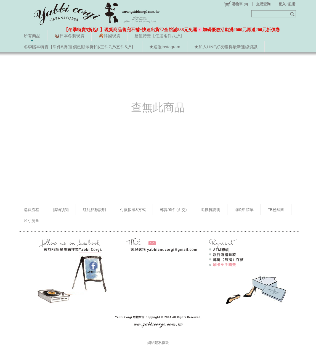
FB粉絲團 (276, 209)
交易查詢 (263, 4)
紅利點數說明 (94, 209)
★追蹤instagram (164, 46)
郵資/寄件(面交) (173, 209)
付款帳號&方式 (133, 209)
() (236, 4)
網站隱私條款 (158, 343)
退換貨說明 (210, 209)
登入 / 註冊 (287, 4)
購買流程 (31, 209)
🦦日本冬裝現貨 (69, 35)
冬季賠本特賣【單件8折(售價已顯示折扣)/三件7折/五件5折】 (79, 46)
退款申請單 (244, 209)
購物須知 (61, 209)
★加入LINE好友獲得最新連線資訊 (225, 46)
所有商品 (32, 35)
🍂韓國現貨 (109, 35)
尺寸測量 (31, 220)
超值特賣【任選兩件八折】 (159, 35)
